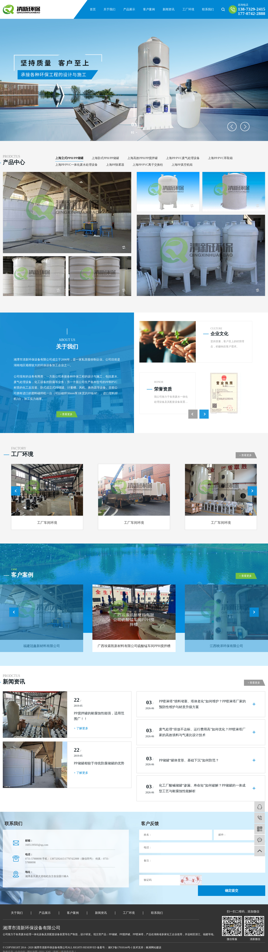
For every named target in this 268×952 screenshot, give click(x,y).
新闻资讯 (168, 9)
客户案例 (149, 9)
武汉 (25, 947)
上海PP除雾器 (115, 164)
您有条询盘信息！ (65, 943)
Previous (232, 126)
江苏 (19, 947)
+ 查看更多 (66, 414)
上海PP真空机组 (182, 164)
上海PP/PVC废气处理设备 (182, 158)
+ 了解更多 (81, 728)
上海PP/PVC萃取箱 (220, 158)
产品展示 (129, 9)
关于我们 (109, 9)
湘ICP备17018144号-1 (120, 939)
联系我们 (208, 9)
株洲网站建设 (153, 939)
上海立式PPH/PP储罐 (69, 158)
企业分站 (20, 943)
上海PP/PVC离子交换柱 (148, 164)
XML (48, 943)
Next (245, 126)
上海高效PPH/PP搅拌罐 (142, 158)
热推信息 (8, 943)
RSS (41, 943)
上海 (31, 947)
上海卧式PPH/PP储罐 (105, 158)
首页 (93, 9)
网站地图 (32, 943)
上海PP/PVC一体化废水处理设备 (76, 164)
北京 (37, 947)
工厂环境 (188, 9)
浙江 (42, 947)
